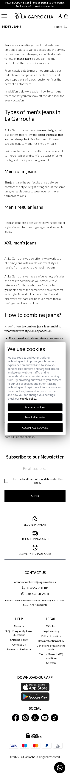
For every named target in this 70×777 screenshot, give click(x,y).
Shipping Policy (19, 639)
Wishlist (51, 626)
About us (19, 626)
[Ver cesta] (66, 16)
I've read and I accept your (38, 480)
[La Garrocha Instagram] (25, 717)
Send (35, 495)
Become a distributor (19, 649)
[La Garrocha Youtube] (45, 717)
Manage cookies (35, 407)
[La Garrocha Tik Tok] (54, 717)
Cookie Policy (28, 398)
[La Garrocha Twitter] (35, 717)
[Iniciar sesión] (60, 16)
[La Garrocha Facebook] (15, 717)
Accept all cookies (35, 427)
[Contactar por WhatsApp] (60, 767)
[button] (6, 16)
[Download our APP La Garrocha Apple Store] (35, 691)
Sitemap (51, 662)
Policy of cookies (51, 636)
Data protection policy (51, 640)
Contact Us (19, 644)
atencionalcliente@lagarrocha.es (35, 582)
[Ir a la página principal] (34, 16)
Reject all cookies (35, 417)
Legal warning (51, 631)
